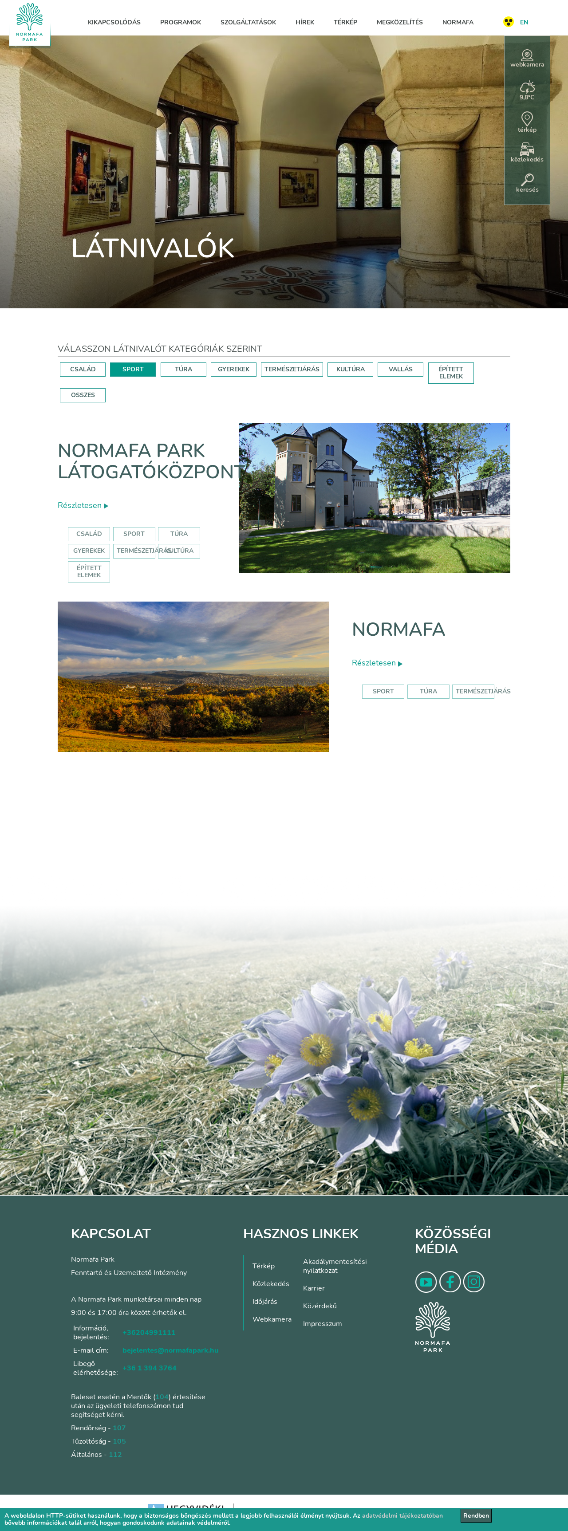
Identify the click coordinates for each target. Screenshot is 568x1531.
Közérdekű (320, 1306)
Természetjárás (144, 551)
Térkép (345, 22)
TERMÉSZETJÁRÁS (292, 369)
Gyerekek (89, 551)
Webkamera (272, 1319)
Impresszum (322, 1324)
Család (89, 534)
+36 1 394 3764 (149, 1368)
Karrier (314, 1288)
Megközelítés (400, 22)
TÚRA (183, 369)
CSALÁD (83, 369)
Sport (134, 534)
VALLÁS (401, 369)
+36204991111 (149, 1333)
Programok (180, 22)
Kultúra (179, 551)
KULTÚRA (350, 369)
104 (162, 1397)
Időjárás (264, 1302)
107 (119, 1428)
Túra (179, 534)
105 (119, 1441)
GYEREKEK (233, 369)
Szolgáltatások (248, 22)
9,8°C (527, 91)
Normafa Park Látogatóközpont (151, 461)
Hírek (305, 22)
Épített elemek (89, 571)
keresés (527, 183)
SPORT (133, 369)
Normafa (457, 22)
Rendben (476, 1515)
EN (524, 22)
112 (115, 1455)
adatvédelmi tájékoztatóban (402, 1515)
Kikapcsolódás (114, 22)
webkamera (527, 59)
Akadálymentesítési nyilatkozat (335, 1266)
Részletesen (83, 505)
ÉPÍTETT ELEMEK (450, 373)
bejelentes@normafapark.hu (170, 1350)
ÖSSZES (83, 395)
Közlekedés (270, 1284)
